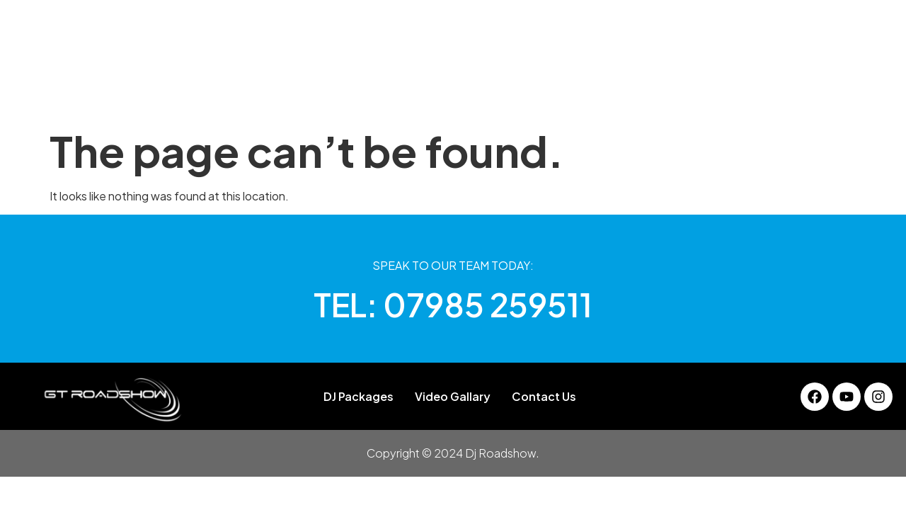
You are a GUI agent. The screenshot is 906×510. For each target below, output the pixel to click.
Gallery (436, 95)
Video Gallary (585, 95)
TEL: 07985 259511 (453, 304)
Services (502, 95)
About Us (278, 95)
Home (214, 95)
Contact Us (676, 95)
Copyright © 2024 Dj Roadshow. (453, 453)
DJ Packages (360, 95)
